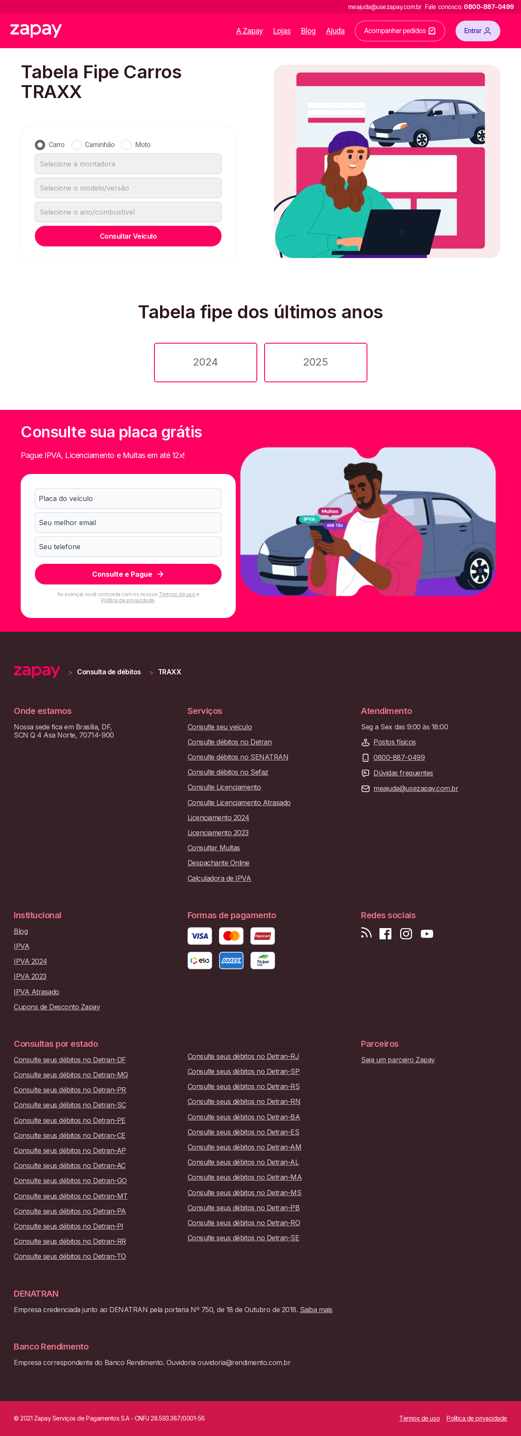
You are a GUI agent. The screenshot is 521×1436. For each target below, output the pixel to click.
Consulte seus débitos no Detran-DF (70, 1060)
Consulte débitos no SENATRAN (238, 757)
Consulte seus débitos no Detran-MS (245, 1193)
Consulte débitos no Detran (230, 742)
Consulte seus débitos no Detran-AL (243, 1162)
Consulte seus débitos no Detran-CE (70, 1136)
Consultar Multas (214, 848)
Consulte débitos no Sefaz (228, 772)
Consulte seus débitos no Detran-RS (244, 1086)
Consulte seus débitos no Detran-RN (244, 1102)
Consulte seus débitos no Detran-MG (71, 1075)
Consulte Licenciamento (224, 787)
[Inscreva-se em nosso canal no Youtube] (427, 934)
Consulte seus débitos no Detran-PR (70, 1090)
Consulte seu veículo (220, 727)
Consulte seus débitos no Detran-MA (245, 1177)
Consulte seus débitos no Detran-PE (70, 1120)
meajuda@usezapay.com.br (415, 788)
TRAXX (170, 672)
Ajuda (335, 30)
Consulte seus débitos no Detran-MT (71, 1196)
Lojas (282, 30)
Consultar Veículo (128, 236)
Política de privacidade (127, 600)
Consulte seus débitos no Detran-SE (243, 1238)
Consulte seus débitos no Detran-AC (70, 1166)
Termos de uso (177, 594)
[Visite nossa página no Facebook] (385, 934)
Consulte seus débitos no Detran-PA (70, 1211)
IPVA (21, 946)
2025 (315, 362)
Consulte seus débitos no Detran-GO (70, 1181)
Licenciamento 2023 (218, 833)
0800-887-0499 (399, 757)
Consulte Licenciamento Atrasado (239, 803)
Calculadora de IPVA (219, 878)
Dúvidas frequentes (403, 773)
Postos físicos (394, 742)
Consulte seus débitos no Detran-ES (243, 1132)
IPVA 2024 (30, 961)
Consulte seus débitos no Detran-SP (244, 1071)
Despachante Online (219, 863)
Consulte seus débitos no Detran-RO (244, 1223)
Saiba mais (316, 1309)
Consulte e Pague (128, 574)
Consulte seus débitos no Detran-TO (70, 1256)
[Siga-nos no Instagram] (406, 934)
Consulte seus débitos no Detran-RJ (243, 1056)
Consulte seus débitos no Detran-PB (244, 1208)
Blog (308, 30)
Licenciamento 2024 (219, 818)
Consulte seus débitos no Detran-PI (68, 1226)
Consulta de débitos (109, 672)
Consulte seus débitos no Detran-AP (70, 1151)
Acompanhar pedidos (400, 31)
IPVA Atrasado (36, 992)
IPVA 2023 (30, 976)
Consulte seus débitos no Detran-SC (70, 1105)
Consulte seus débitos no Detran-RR (70, 1241)
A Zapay (249, 30)
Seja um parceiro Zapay (398, 1060)
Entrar (478, 31)
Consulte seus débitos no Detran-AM (245, 1147)
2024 (205, 362)
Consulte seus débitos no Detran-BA (244, 1117)
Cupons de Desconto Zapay (57, 1007)
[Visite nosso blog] (366, 934)
